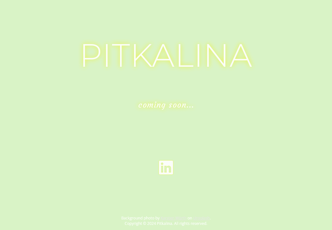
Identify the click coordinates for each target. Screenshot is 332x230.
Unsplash (201, 218)
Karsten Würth (173, 218)
